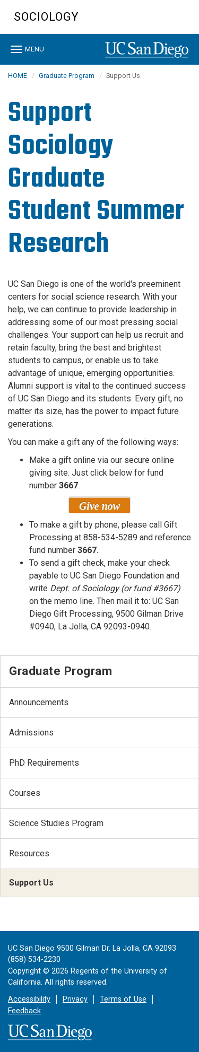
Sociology (46, 16)
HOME (17, 76)
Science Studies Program (56, 823)
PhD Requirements (44, 763)
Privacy (75, 999)
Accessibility (29, 999)
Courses (24, 793)
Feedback (24, 1010)
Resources (29, 853)
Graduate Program (66, 76)
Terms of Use (123, 999)
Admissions (31, 732)
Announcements (38, 702)
